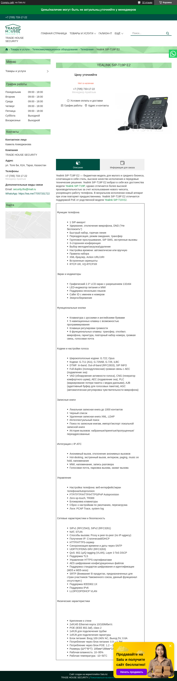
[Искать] (167, 33)
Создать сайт (7, 2)
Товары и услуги (81, 33)
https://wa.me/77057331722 (34, 193)
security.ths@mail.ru (24, 189)
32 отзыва (147, 2)
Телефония (87, 49)
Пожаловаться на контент (103, 677)
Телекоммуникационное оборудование (55, 49)
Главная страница (54, 33)
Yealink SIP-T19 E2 (116, 199)
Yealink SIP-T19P (75, 186)
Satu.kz (103, 674)
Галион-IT (105, 33)
